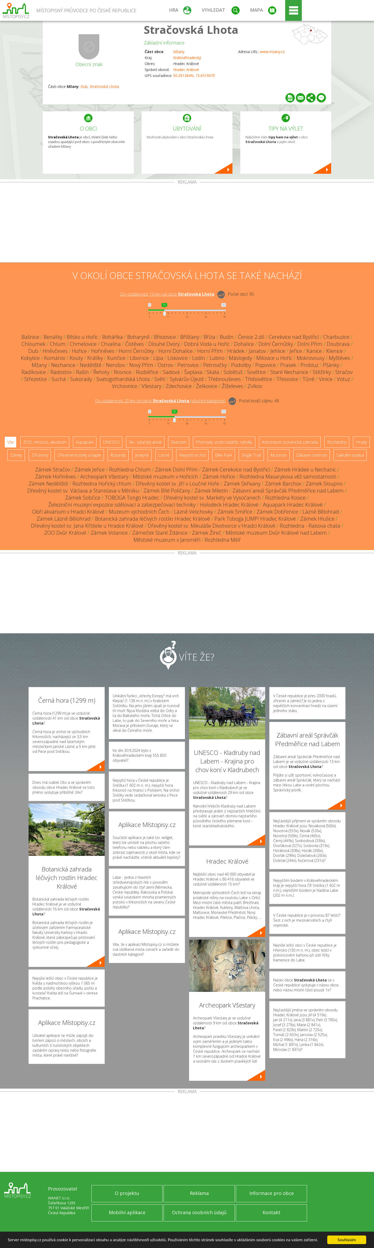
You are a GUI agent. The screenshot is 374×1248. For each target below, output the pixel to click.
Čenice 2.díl (251, 336)
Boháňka (112, 336)
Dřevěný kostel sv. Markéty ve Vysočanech (212, 497)
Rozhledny (336, 442)
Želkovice (206, 386)
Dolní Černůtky (275, 343)
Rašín (82, 372)
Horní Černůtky (136, 350)
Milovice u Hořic (274, 357)
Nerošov (115, 364)
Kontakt (271, 1212)
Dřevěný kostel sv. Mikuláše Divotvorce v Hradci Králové (211, 525)
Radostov (61, 372)
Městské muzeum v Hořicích (165, 476)
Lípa (158, 357)
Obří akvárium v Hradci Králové (68, 511)
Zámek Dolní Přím (176, 469)
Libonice (139, 357)
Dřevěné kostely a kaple (79, 455)
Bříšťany (189, 336)
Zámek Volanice (109, 532)
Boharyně (138, 336)
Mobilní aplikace (127, 1212)
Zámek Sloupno (324, 483)
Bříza (209, 336)
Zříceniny (39, 455)
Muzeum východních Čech (139, 511)
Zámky (16, 455)
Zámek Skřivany (242, 483)
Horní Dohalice (175, 350)
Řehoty (101, 372)
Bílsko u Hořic (82, 336)
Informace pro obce (271, 1193)
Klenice (334, 350)
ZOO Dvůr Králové (65, 532)
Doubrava (338, 343)
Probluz (309, 364)
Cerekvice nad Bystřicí (294, 336)
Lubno (217, 357)
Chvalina (111, 343)
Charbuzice (336, 336)
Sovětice (256, 372)
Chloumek (33, 343)
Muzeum (278, 455)
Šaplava (193, 372)
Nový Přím (141, 364)
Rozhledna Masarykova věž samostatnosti (287, 476)
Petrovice (188, 364)
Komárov (54, 357)
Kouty (76, 357)
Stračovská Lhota (191, 29)
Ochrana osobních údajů (199, 1212)
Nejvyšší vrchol (192, 455)
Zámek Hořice (219, 476)
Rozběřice (147, 372)
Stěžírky (322, 372)
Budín (226, 336)
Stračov (344, 372)
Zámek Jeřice (90, 469)
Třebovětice (258, 379)
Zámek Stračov (52, 469)
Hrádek (235, 350)
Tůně (309, 379)
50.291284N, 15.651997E (194, 75)
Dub (84, 86)
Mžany (178, 51)
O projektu (127, 1193)
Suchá (58, 379)
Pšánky (331, 364)
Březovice (165, 336)
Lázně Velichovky (193, 511)
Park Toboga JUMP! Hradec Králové (255, 518)
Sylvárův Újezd (187, 379)
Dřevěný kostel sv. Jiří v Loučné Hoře (177, 483)
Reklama (199, 1193)
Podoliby (241, 364)
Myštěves (339, 357)
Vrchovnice (124, 386)
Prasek (288, 364)
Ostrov (165, 364)
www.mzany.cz (272, 51)
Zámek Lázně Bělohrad (64, 518)
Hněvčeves (55, 350)
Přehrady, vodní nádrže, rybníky (224, 442)
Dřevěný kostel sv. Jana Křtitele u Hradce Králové (87, 525)
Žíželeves (232, 386)
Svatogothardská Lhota (123, 379)
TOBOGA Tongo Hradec (132, 497)
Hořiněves (102, 350)
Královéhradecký (187, 57)
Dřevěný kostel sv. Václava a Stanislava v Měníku (83, 490)
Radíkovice (34, 372)
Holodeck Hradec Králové (229, 504)
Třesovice (287, 379)
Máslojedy (240, 357)
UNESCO (111, 442)
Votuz (343, 379)
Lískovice (178, 357)
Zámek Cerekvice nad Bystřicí (236, 469)
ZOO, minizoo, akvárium (44, 442)
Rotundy (118, 455)
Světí (159, 379)
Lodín (198, 357)
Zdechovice (179, 386)
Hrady (361, 442)
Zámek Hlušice (317, 518)
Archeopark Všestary (104, 476)
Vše (10, 442)
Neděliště (91, 364)
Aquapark (85, 442)
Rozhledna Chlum (130, 469)
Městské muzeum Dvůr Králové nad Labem (276, 532)
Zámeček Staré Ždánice (160, 532)
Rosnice (122, 372)
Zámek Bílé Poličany (166, 490)
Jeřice (296, 350)
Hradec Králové (186, 69)
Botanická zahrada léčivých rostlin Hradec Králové (152, 518)
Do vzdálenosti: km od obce (167, 294)
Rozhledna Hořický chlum (101, 483)
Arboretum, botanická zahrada (290, 442)
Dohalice (244, 343)
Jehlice (277, 350)
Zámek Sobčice (83, 497)
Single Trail (251, 455)
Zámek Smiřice (234, 511)
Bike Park (223, 455)
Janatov (257, 350)
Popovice (265, 364)
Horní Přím (210, 350)
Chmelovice (83, 343)
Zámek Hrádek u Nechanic (305, 469)
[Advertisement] (187, 223)
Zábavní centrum (311, 455)
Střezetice (35, 379)
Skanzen (178, 442)
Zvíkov (255, 386)
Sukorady (81, 379)
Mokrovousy (310, 357)
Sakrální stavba (350, 455)
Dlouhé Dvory (164, 343)
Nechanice (63, 364)
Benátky (53, 336)
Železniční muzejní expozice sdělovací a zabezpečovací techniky (122, 504)
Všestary (151, 386)
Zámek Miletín (211, 490)
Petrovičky (215, 364)
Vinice (325, 379)
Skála (213, 372)
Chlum (57, 343)
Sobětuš (233, 372)
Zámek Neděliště (48, 483)
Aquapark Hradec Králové (293, 504)
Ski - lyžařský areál (145, 442)
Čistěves (134, 343)
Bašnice (30, 336)
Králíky (95, 357)
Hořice (79, 350)
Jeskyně (142, 455)
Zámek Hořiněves (55, 476)
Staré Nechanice (289, 372)
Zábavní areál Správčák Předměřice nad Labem (288, 490)
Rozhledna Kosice (285, 497)
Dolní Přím (309, 343)
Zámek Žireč (206, 532)
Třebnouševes (224, 379)
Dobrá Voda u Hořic (207, 343)
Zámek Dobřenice (277, 511)
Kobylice (30, 357)
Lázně (164, 455)
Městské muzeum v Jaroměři (166, 539)
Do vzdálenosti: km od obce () (160, 401)
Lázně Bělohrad (321, 511)
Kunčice (116, 357)
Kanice (314, 350)
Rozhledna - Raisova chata (310, 525)
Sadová (171, 372)
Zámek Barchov (283, 483)
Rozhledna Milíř (223, 539)
